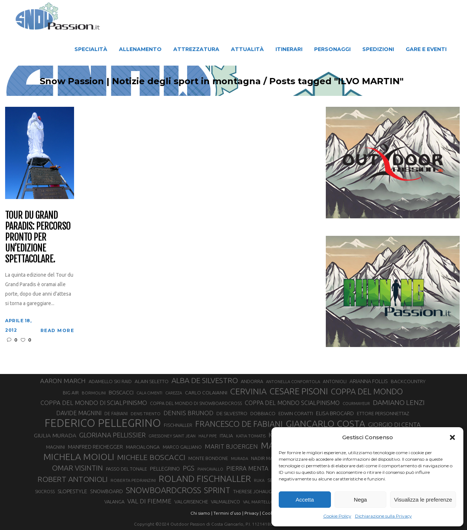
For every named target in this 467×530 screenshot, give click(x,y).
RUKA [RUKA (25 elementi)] (259, 480)
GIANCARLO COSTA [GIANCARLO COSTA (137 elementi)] (325, 423)
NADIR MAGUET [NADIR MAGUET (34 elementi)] (268, 458)
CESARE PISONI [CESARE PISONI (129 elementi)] (299, 391)
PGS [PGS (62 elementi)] (188, 468)
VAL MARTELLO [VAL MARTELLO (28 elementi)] (258, 501)
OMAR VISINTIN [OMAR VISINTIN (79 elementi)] (77, 468)
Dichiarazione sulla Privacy (383, 516)
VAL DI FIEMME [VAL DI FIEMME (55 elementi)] (149, 501)
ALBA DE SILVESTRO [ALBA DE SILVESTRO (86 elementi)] (204, 380)
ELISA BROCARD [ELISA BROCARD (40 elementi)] (335, 413)
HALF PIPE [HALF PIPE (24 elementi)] (207, 436)
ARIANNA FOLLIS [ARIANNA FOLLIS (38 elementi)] (369, 381)
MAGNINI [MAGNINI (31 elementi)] (55, 446)
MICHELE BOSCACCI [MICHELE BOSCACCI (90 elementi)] (151, 457)
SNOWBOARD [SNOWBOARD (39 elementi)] (106, 491)
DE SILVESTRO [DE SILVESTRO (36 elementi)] (231, 413)
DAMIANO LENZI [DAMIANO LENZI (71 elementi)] (399, 402)
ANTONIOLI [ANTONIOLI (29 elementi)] (335, 381)
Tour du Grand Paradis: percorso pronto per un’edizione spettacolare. (37, 237)
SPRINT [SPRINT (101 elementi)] (217, 490)
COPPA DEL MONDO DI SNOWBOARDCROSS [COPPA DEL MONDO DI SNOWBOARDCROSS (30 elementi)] (196, 403)
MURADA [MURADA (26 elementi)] (239, 458)
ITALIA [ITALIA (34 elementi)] (226, 436)
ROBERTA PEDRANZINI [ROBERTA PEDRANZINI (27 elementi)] (133, 480)
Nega (360, 499)
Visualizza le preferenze (423, 499)
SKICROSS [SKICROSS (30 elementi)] (45, 491)
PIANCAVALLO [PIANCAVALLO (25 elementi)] (210, 469)
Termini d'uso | (228, 513)
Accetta (305, 499)
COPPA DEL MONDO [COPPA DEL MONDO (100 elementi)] (367, 391)
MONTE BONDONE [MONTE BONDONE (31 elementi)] (208, 458)
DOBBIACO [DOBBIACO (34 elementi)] (262, 413)
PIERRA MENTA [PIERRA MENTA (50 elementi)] (247, 468)
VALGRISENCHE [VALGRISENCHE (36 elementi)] (191, 501)
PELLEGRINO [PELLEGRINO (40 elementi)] (165, 468)
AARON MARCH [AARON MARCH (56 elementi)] (63, 380)
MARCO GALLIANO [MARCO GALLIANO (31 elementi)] (182, 446)
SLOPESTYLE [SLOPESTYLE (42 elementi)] (72, 491)
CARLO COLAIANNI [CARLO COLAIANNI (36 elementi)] (206, 392)
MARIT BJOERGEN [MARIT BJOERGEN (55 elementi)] (231, 446)
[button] (452, 437)
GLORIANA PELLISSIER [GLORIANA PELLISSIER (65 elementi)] (112, 435)
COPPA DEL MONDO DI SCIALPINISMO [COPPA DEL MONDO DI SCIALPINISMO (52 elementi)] (93, 402)
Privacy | (252, 513)
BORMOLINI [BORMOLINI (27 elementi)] (94, 392)
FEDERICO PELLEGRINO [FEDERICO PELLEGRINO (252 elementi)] (103, 423)
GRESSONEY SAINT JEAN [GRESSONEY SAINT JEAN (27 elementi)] (172, 435)
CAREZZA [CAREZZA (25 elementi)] (173, 393)
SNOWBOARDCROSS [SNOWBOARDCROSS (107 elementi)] (163, 490)
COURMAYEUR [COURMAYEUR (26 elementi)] (356, 403)
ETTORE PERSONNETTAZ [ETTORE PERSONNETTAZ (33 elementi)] (383, 413)
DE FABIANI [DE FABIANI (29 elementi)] (116, 413)
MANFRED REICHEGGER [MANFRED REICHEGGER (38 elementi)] (95, 447)
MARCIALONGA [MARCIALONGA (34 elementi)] (143, 447)
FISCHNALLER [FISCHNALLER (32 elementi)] (178, 425)
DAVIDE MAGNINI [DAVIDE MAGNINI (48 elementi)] (78, 413)
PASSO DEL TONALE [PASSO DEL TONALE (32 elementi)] (126, 468)
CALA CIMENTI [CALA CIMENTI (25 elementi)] (149, 393)
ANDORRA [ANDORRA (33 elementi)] (252, 381)
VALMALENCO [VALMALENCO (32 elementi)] (225, 501)
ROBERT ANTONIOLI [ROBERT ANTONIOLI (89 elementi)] (73, 479)
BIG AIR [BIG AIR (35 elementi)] (71, 392)
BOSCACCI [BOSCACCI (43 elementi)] (121, 392)
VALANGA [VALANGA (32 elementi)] (114, 501)
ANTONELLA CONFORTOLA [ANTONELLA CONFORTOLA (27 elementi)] (293, 381)
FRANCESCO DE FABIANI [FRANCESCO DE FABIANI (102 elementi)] (239, 423)
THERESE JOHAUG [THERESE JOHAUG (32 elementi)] (252, 491)
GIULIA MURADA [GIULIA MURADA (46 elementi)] (55, 435)
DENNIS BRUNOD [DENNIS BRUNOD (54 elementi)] (188, 412)
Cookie (269, 513)
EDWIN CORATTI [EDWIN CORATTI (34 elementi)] (295, 413)
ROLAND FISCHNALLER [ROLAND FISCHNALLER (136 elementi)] (205, 478)
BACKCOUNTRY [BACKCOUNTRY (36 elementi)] (408, 381)
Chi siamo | (201, 513)
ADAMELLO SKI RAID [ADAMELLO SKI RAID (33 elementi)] (110, 381)
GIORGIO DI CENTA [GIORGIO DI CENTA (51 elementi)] (394, 424)
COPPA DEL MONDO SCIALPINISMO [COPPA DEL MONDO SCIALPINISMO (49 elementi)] (292, 403)
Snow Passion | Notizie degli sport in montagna (163, 81)
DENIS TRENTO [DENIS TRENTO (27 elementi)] (146, 413)
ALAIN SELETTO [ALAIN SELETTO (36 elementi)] (152, 381)
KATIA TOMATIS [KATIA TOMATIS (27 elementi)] (251, 435)
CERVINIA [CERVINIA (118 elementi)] (248, 391)
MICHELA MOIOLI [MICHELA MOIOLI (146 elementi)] (78, 456)
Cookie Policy (337, 516)
